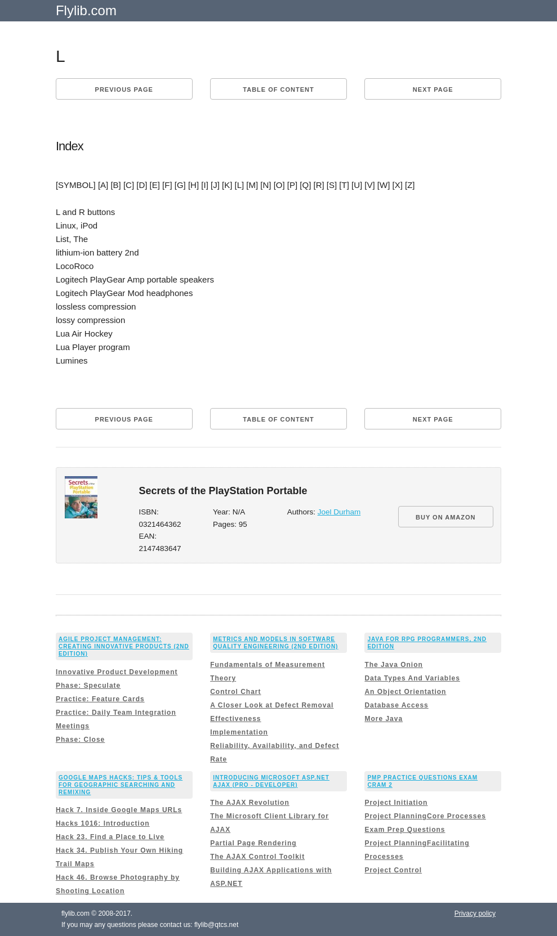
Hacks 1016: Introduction (103, 823)
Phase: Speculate (88, 685)
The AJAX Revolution (249, 803)
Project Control (393, 870)
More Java (383, 719)
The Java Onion (393, 665)
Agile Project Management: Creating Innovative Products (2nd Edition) (124, 646)
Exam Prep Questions (404, 830)
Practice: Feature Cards (100, 699)
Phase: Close (80, 740)
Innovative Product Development (117, 672)
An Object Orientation (405, 692)
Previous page (124, 89)
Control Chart (235, 692)
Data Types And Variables (412, 678)
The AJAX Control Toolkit (257, 857)
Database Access (396, 705)
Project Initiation (395, 803)
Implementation (239, 732)
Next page (433, 89)
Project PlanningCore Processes (424, 816)
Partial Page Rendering (253, 843)
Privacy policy (475, 913)
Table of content (278, 89)
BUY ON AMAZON (446, 517)
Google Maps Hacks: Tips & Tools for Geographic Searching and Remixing (120, 784)
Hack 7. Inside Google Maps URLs (119, 810)
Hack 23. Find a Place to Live (110, 837)
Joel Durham (339, 512)
